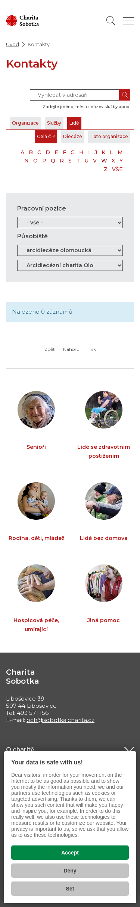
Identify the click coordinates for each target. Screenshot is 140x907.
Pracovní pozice (41, 208)
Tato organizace (109, 136)
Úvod (12, 44)
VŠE (117, 169)
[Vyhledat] (111, 20)
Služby (54, 123)
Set (70, 889)
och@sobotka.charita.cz (60, 719)
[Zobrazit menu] (128, 20)
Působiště (32, 236)
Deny (69, 871)
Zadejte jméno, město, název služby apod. (86, 106)
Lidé (74, 123)
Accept (70, 853)
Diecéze (72, 136)
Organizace (25, 123)
